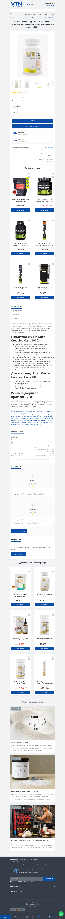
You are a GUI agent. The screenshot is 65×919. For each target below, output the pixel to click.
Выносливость (27, 415)
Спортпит (42, 413)
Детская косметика (30, 14)
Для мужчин (46, 418)
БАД (37, 413)
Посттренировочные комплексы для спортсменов (30, 861)
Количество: (15, 112)
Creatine (21, 411)
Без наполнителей (17, 418)
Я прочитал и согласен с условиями (29, 882)
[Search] (53, 10)
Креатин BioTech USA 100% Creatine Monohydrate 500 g (44, 201)
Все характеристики (47, 147)
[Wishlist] (52, 92)
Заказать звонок (49, 5)
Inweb (38, 904)
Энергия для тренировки (40, 415)
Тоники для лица (33, 859)
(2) (26, 92)
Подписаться (49, 878)
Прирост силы (37, 417)
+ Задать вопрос (18, 554)
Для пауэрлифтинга (43, 420)
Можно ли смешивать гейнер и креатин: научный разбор (31, 841)
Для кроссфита (25, 422)
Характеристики (16, 311)
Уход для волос (46, 864)
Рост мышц (48, 413)
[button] (27, 917)
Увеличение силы (16, 415)
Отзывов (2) (15, 314)
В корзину (32, 121)
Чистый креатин (16, 413)
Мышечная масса (27, 417)
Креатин (28, 18)
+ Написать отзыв (19, 531)
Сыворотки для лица (22, 859)
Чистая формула (48, 417)
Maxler (23, 98)
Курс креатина (36, 424)
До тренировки (43, 422)
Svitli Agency (37, 903)
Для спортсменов (22, 420)
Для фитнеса (34, 422)
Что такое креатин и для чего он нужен (24, 791)
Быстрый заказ (32, 126)
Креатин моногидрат (45, 411)
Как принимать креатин (19, 742)
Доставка (21, 132)
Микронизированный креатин (32, 418)
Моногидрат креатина (31, 411)
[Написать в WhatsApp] (61, 913)
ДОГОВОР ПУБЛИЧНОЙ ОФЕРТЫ (26, 882)
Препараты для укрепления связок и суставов (29, 864)
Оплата (20, 139)
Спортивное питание (18, 18)
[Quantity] (17, 115)
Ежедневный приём (25, 424)
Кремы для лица (43, 14)
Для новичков (32, 420)
